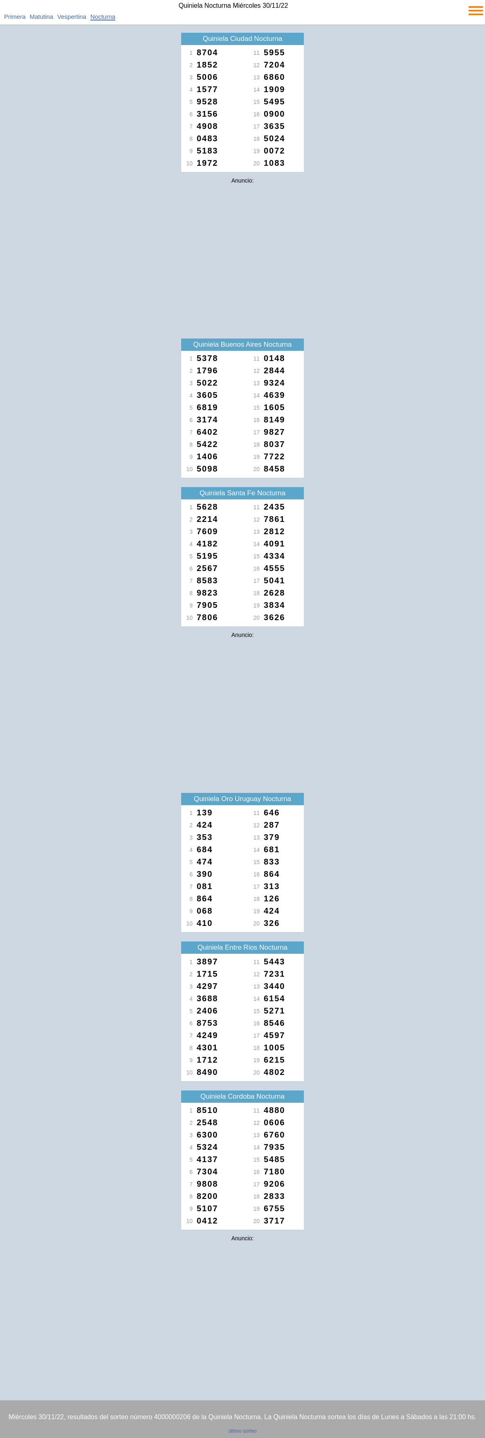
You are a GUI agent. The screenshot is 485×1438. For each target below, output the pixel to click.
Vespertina (71, 16)
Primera (15, 16)
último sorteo (243, 1431)
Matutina (42, 16)
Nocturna (102, 16)
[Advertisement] (242, 244)
